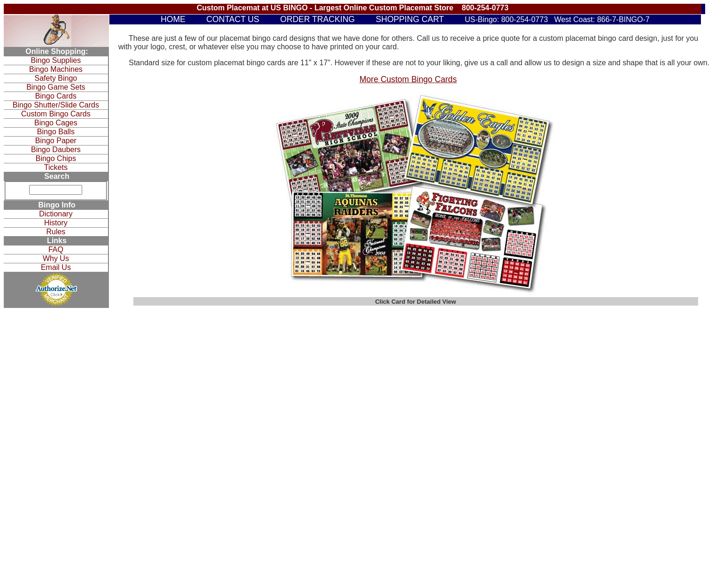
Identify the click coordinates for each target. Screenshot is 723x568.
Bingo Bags (481, 346)
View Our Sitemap (221, 385)
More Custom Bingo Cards (408, 79)
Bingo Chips (56, 158)
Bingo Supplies (56, 60)
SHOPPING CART (410, 19)
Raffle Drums (483, 359)
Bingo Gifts (481, 326)
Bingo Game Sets (55, 87)
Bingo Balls (56, 132)
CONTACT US (233, 19)
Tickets (56, 167)
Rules (55, 232)
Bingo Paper (56, 141)
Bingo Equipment (363, 330)
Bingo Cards (56, 96)
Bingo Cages (55, 123)
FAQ (55, 249)
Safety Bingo (56, 78)
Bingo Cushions (487, 340)
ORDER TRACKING (317, 19)
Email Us (56, 267)
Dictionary (55, 214)
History (56, 223)
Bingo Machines (56, 69)
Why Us (56, 258)
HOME (173, 19)
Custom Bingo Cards (56, 114)
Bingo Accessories (490, 333)
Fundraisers (482, 366)
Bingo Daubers (56, 150)
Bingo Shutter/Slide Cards (56, 105)
